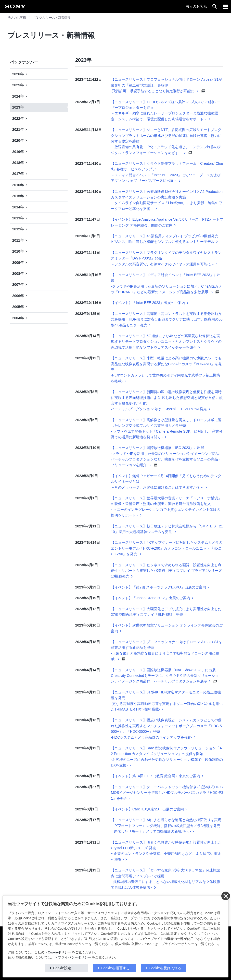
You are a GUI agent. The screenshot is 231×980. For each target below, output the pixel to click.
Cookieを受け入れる (165, 968)
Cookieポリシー (59, 952)
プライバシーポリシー (74, 957)
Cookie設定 (62, 968)
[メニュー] (225, 6)
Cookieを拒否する (115, 968)
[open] (214, 6)
